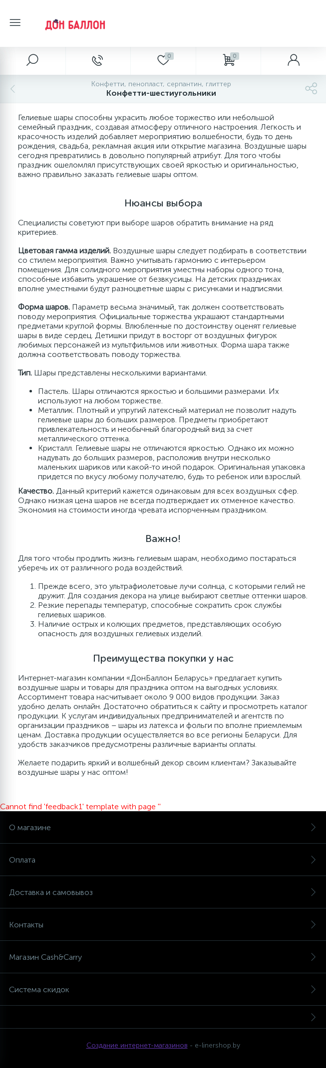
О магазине (163, 827)
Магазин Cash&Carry (163, 957)
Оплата (163, 860)
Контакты (163, 924)
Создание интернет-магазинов (137, 1045)
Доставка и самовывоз (163, 892)
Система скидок (163, 989)
